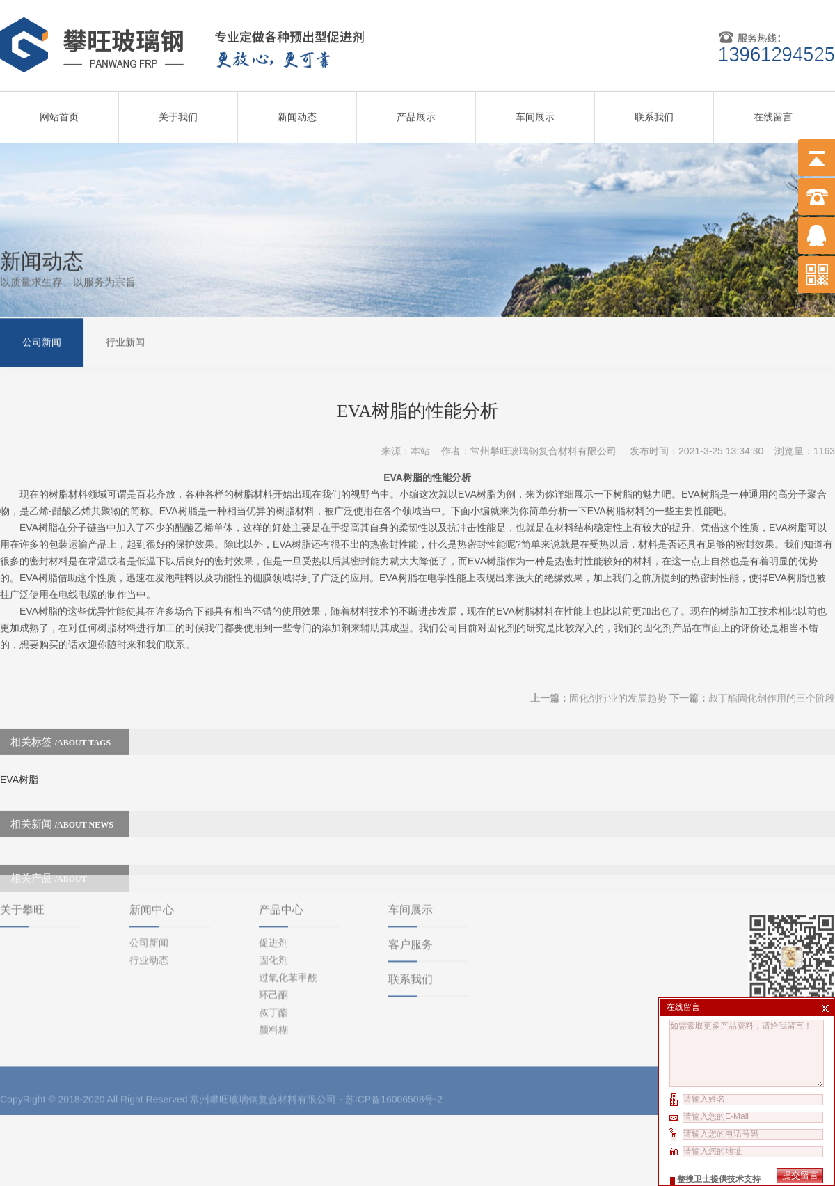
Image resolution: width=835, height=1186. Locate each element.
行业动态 (148, 905)
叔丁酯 (273, 957)
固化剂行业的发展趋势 (618, 678)
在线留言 (773, 112)
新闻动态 (297, 112)
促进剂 (273, 888)
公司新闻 (41, 340)
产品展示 (416, 112)
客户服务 (410, 890)
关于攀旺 (22, 855)
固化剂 (273, 905)
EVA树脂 (19, 760)
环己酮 (273, 940)
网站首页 (59, 112)
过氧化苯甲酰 (288, 922)
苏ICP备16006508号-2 (394, 1044)
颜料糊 (273, 975)
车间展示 (535, 112)
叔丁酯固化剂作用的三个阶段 (771, 678)
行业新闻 (125, 340)
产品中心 (281, 855)
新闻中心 (151, 855)
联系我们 (654, 112)
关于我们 (178, 112)
